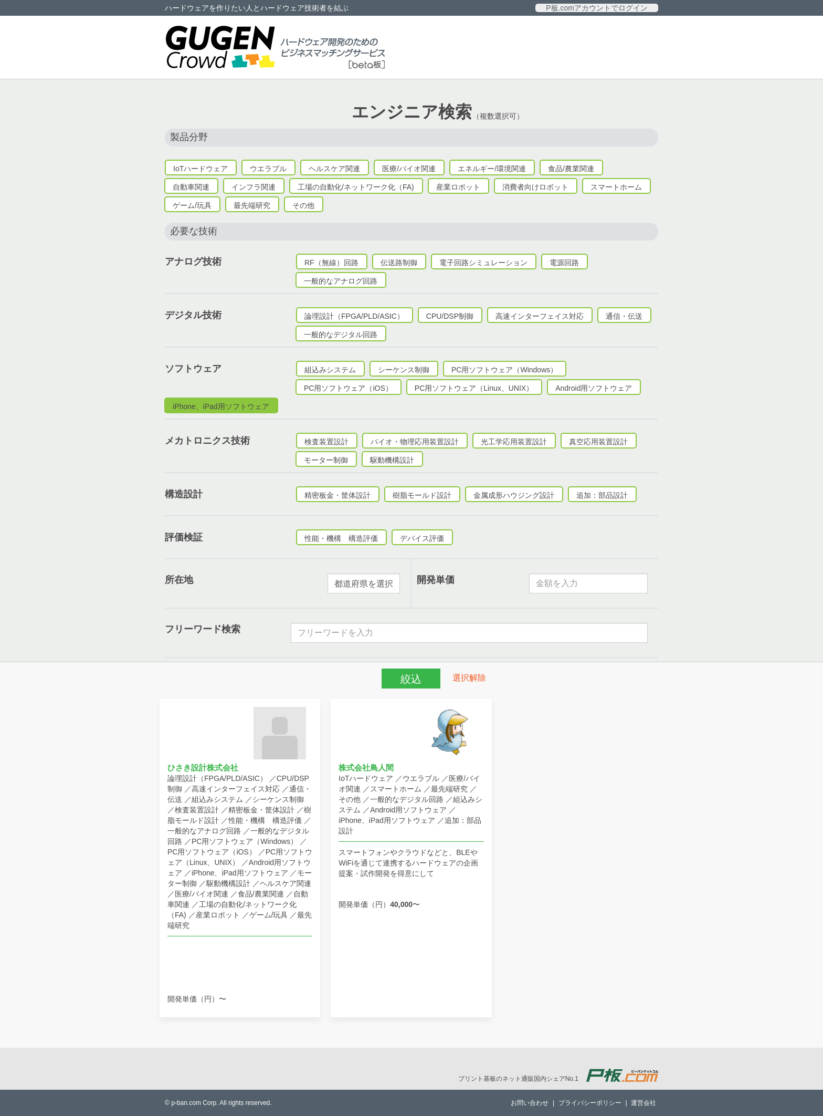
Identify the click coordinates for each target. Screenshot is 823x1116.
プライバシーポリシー (589, 1103)
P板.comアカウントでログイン (597, 8)
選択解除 (469, 677)
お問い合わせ (529, 1103)
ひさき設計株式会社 (202, 767)
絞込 (410, 679)
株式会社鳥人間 (366, 767)
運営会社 (643, 1103)
